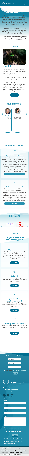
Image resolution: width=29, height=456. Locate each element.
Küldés (15, 373)
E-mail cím (6, 411)
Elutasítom (9, 454)
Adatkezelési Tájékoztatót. (19, 370)
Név (5, 406)
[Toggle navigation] (24, 4)
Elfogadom (3, 454)
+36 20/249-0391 (16, 389)
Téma (5, 400)
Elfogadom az (15, 370)
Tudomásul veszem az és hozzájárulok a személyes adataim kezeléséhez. (14, 429)
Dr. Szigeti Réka (17, 116)
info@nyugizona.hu (11, 391)
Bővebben (14, 174)
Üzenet (5, 416)
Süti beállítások (17, 454)
